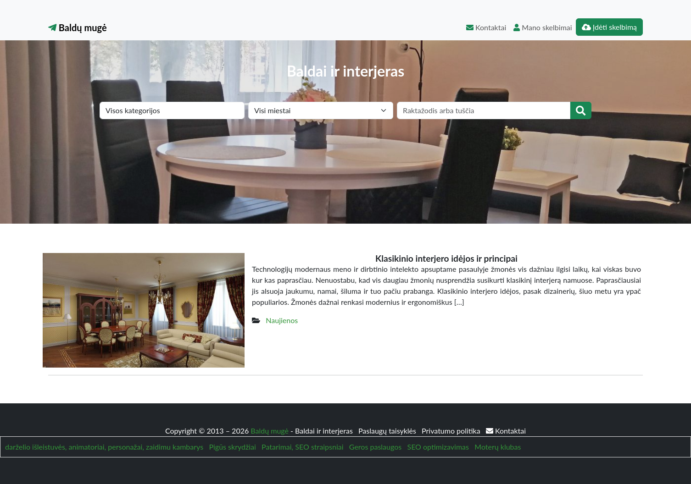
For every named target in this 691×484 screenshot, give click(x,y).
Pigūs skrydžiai (232, 446)
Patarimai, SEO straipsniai (302, 446)
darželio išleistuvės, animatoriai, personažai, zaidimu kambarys (104, 446)
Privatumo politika (452, 430)
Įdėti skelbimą (609, 26)
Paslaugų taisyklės (388, 430)
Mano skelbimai (542, 27)
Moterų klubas (497, 446)
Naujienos (282, 320)
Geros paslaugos (375, 446)
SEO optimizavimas (438, 446)
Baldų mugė (77, 27)
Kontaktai (486, 27)
